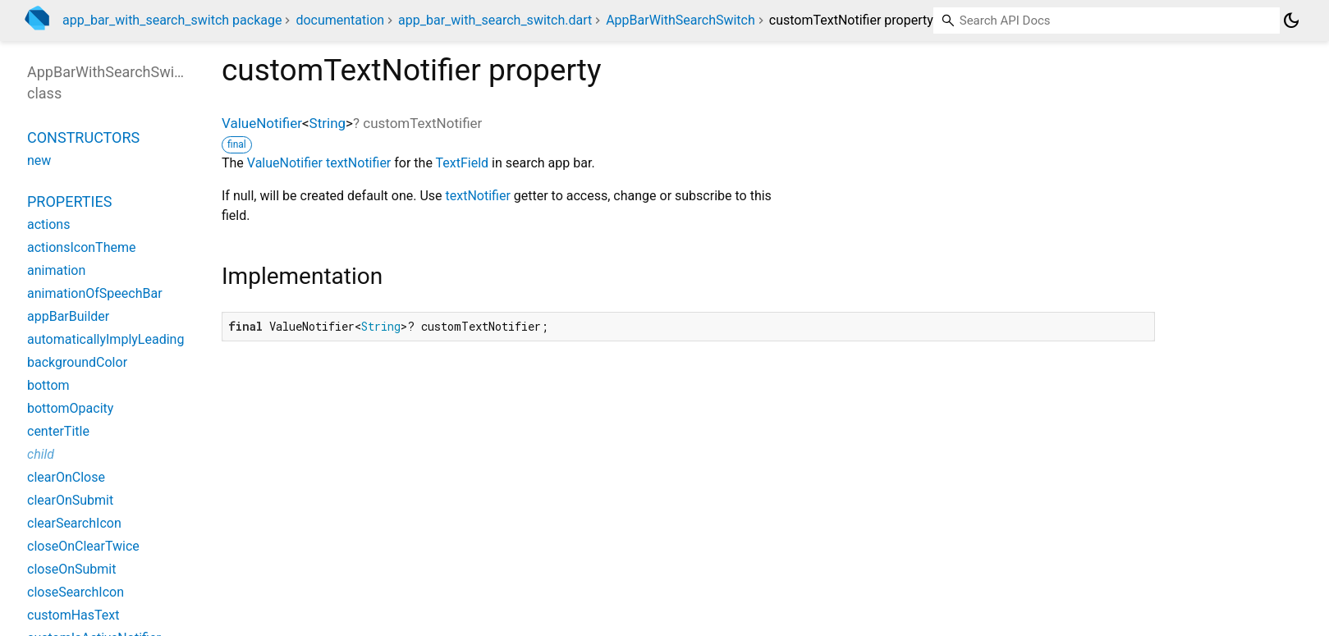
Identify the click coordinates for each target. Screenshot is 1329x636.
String (327, 123)
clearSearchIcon (74, 523)
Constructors (83, 137)
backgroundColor (77, 362)
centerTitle (58, 431)
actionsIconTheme (81, 247)
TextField (462, 163)
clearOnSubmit (70, 500)
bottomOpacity (70, 408)
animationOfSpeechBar (95, 293)
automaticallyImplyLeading (105, 339)
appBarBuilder (68, 316)
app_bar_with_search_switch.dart (495, 20)
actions (48, 224)
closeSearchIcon (75, 592)
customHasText (73, 615)
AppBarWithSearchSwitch (680, 20)
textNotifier (358, 163)
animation (56, 270)
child (40, 454)
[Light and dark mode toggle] (1291, 20)
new (39, 160)
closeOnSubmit (71, 569)
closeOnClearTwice (83, 546)
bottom (48, 385)
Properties (69, 201)
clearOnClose (66, 477)
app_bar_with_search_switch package (172, 20)
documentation (340, 20)
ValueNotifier (262, 123)
